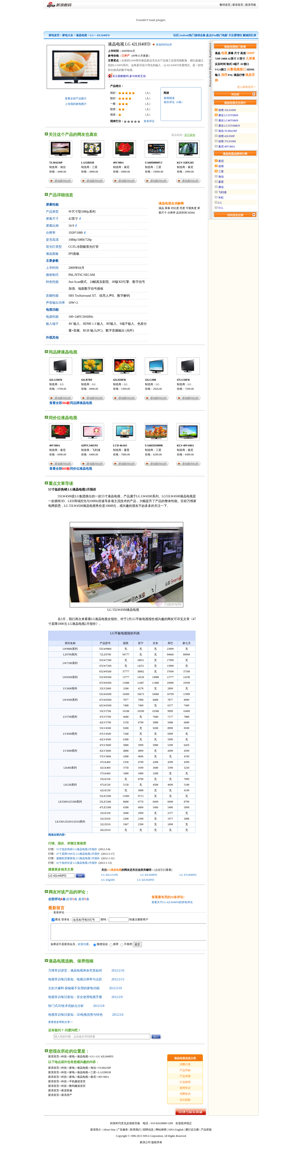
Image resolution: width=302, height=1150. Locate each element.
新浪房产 (66, 1098)
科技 (64, 1059)
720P (218, 58)
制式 (229, 64)
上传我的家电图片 (76, 104)
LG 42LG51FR (109, 874)
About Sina (109, 1133)
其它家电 (189, 135)
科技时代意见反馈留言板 (125, 1126)
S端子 (236, 64)
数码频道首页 (77, 1089)
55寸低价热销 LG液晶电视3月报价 (76, 849)
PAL (230, 75)
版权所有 (156, 1145)
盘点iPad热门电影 (217, 35)
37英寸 (241, 58)
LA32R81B (87, 162)
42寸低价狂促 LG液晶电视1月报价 (76, 862)
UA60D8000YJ (153, 162)
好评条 (71, 899)
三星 (94, 167)
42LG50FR (55, 379)
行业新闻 (185, 1085)
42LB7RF (87, 379)
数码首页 (225, 4)
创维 (221, 166)
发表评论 (149, 121)
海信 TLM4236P (227, 130)
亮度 (182, 208)
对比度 (175, 208)
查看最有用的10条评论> (168, 897)
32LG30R (150, 379)
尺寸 (237, 53)
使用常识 (185, 1091)
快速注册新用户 (138, 919)
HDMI (191, 212)
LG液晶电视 (114, 869)
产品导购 (185, 1073)
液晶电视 (81, 35)
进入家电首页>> (247, 87)
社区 (176, 35)
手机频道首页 (77, 1084)
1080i (224, 58)
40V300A (118, 162)
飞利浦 (96, 450)
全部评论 (54, 899)
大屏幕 (250, 58)
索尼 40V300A (226, 146)
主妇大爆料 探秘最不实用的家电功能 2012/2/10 (85, 991)
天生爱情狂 (235, 35)
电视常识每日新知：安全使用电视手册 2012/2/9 (85, 1000)
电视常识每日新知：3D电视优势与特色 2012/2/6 (86, 1018)
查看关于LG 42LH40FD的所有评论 (172, 902)
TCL (220, 207)
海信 (63, 167)
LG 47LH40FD (188, 874)
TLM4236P (56, 162)
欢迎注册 (83, 947)
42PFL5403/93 (89, 445)
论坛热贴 (185, 1103)
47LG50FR (183, 379)
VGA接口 (220, 69)
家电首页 (54, 35)
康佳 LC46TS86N (228, 120)
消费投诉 (185, 1097)
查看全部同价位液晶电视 (70, 468)
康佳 (221, 187)
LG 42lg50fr (108, 879)
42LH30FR (119, 379)
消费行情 (185, 1067)
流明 (224, 75)
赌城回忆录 (249, 35)
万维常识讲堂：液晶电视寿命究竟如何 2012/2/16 (86, 974)
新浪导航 (250, 4)
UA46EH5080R (154, 445)
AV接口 (244, 64)
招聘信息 (148, 1133)
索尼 (126, 167)
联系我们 (135, 1133)
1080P (250, 53)
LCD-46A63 (120, 445)
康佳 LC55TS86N (228, 115)
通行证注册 (192, 1133)
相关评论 (174, 102)
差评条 (83, 899)
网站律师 (161, 1133)
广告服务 (122, 1133)
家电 (72, 1059)
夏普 (126, 450)
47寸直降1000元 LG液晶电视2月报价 (78, 853)
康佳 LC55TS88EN (229, 125)
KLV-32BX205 (185, 162)
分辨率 (171, 212)
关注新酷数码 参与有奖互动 (129, 76)
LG (92, 35)
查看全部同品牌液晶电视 (70, 403)
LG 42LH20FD (145, 879)
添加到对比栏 (164, 44)
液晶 (161, 208)
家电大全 (67, 35)
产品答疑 (206, 1133)
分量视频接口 (236, 69)
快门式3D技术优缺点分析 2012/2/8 (76, 1009)
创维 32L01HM (227, 110)
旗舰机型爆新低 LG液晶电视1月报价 (78, 858)
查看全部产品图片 (76, 98)
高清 (243, 53)
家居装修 (66, 1093)
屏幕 (167, 208)
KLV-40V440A (185, 445)
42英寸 (232, 58)
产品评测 (185, 1079)
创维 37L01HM (227, 141)
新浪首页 (237, 4)
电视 (224, 53)
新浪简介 (95, 1133)
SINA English (175, 1133)
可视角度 (191, 208)
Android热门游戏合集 (192, 35)
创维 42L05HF (226, 136)
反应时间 (181, 212)
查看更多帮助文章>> (60, 1025)
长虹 (221, 197)
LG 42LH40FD (148, 874)
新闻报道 (169, 98)
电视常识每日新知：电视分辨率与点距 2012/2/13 (86, 982)
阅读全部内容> (57, 834)
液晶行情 (239, 75)
